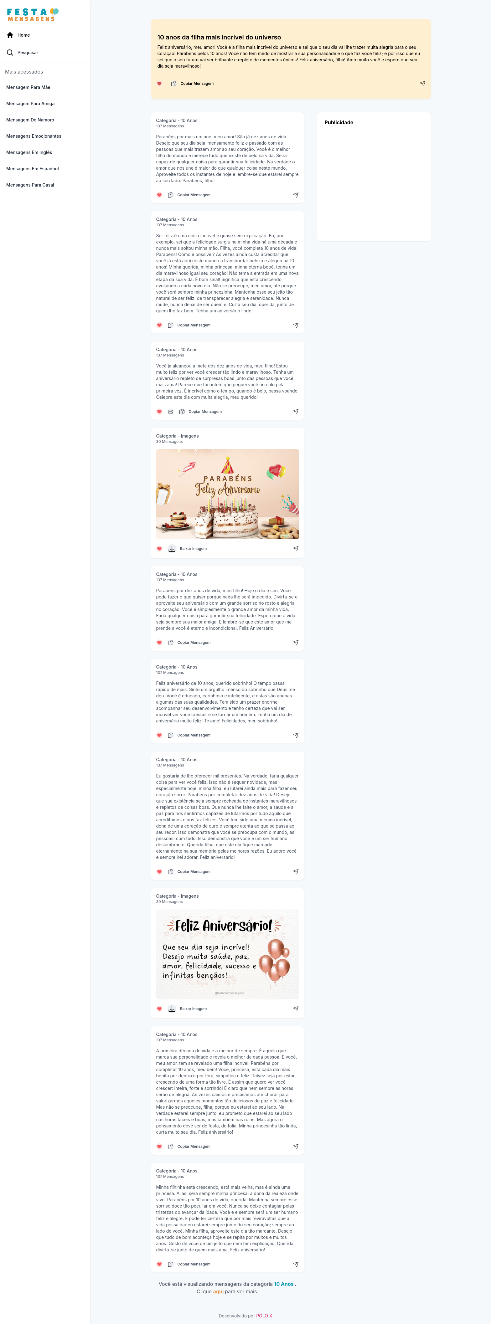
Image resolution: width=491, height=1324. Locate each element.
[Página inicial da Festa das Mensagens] (34, 15)
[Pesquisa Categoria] (45, 52)
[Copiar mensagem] (174, 83)
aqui (219, 1291)
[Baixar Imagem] (172, 548)
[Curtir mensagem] (159, 83)
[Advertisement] (374, 181)
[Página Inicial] (45, 35)
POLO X (264, 1315)
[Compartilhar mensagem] (423, 83)
